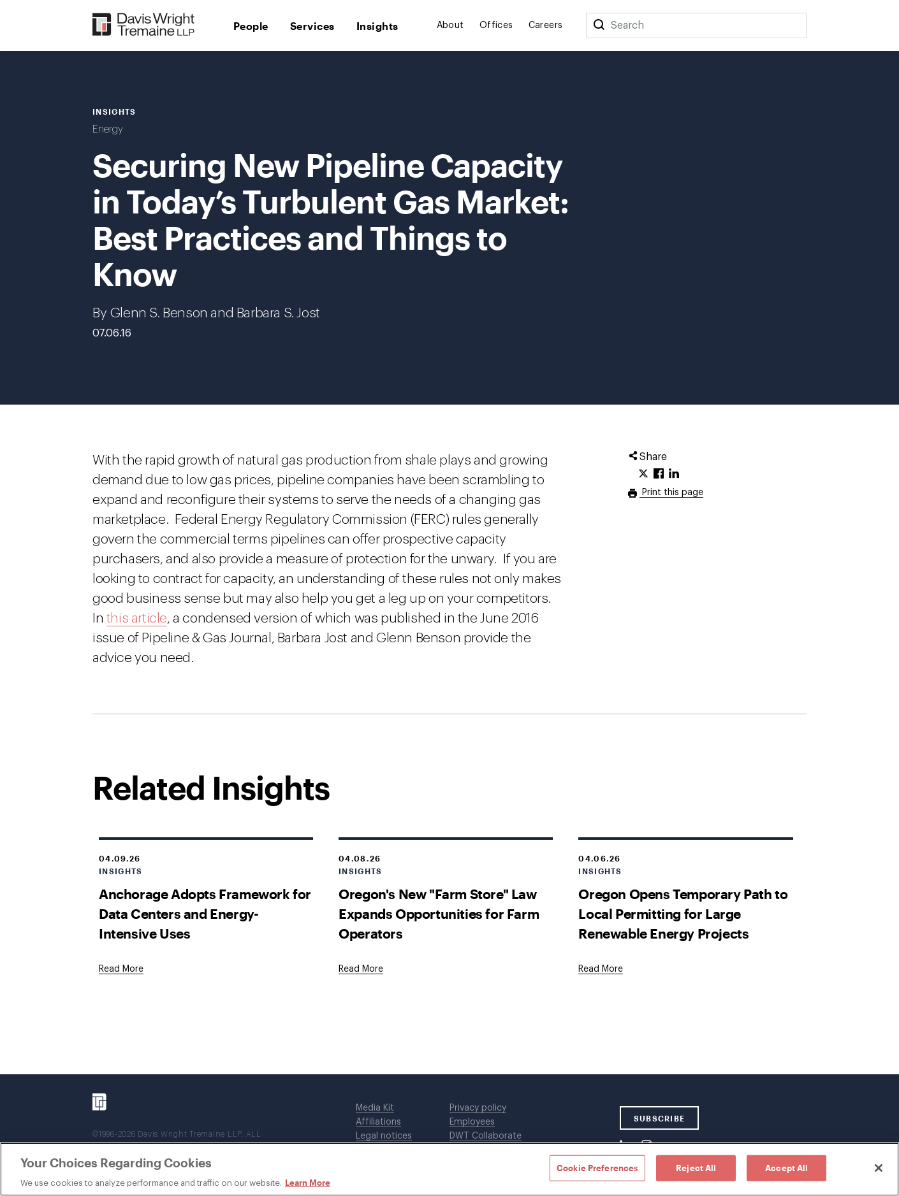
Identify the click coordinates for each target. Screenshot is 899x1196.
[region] (449, 1169)
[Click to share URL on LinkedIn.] (674, 474)
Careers (546, 25)
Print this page (671, 492)
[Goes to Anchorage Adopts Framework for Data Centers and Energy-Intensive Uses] (121, 969)
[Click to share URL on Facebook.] (659, 474)
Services (312, 26)
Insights (377, 26)
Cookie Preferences (597, 1167)
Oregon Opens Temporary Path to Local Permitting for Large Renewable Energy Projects (682, 913)
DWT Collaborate (486, 1136)
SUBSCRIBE (659, 1118)
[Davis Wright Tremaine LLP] (143, 25)
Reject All (696, 1167)
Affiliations (378, 1122)
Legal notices (384, 1136)
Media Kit (375, 1108)
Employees (472, 1122)
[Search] (598, 25)
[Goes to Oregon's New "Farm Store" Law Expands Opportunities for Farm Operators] (361, 969)
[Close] (879, 1168)
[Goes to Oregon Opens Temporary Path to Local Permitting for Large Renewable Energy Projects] (600, 969)
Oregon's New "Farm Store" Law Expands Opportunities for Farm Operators (439, 913)
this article (136, 618)
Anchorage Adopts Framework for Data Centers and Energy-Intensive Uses (205, 913)
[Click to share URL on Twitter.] (643, 474)
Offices (496, 25)
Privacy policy (478, 1108)
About (450, 25)
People (250, 26)
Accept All (786, 1167)
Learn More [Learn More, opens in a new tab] (307, 1183)
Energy (107, 129)
